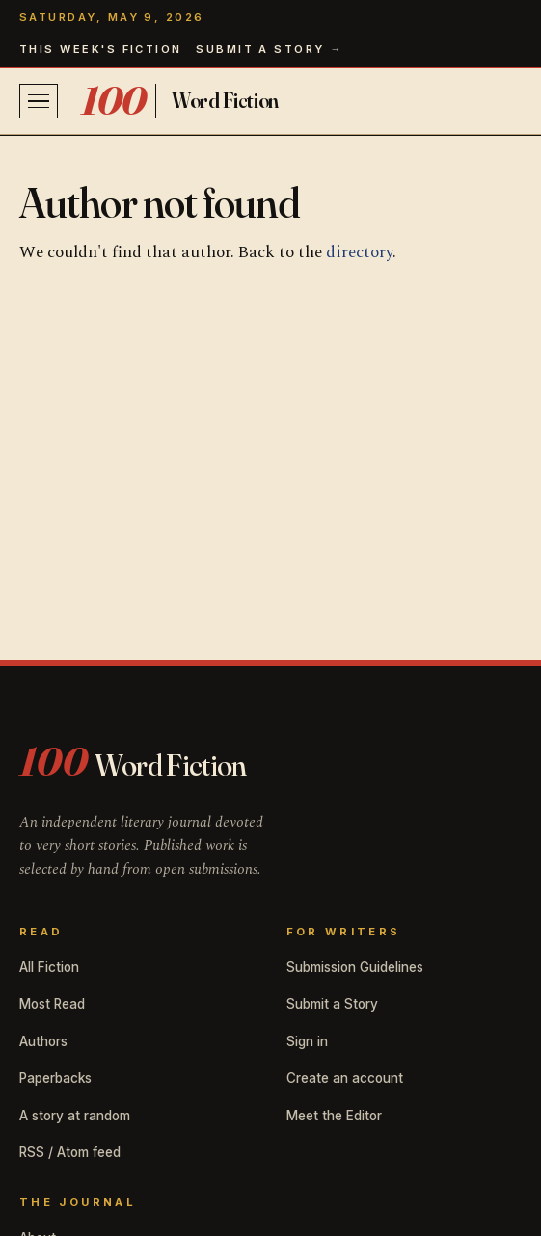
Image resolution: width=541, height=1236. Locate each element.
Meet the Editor (334, 1115)
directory (359, 252)
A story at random (74, 1115)
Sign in (307, 1041)
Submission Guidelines (354, 967)
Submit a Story (332, 1004)
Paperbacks (55, 1078)
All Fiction (49, 967)
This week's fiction (100, 49)
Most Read (52, 1004)
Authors (43, 1041)
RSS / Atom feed (70, 1152)
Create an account (344, 1078)
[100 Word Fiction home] (180, 101)
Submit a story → (269, 49)
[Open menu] (38, 101)
